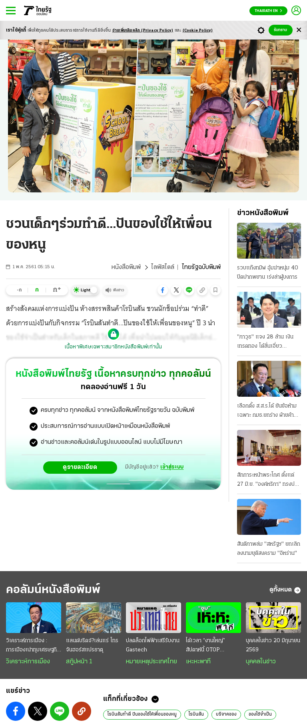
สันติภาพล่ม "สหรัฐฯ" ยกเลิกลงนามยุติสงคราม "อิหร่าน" (268, 548)
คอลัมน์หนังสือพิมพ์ (53, 590)
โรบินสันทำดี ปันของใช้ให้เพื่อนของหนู (142, 714)
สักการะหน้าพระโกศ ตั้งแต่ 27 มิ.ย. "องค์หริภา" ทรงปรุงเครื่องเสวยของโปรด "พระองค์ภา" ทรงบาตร (268, 480)
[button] (162, 290)
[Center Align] (299, 30)
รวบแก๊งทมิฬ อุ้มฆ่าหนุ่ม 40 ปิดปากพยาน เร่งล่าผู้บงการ (267, 272)
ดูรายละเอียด (80, 467)
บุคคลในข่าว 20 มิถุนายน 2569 (273, 645)
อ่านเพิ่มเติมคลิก (142, 30)
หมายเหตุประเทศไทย (151, 662)
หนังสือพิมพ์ (126, 267)
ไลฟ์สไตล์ (162, 267)
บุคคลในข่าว (261, 662)
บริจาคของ (226, 714)
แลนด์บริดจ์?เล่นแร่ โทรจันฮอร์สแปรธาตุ (92, 645)
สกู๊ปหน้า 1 (79, 662)
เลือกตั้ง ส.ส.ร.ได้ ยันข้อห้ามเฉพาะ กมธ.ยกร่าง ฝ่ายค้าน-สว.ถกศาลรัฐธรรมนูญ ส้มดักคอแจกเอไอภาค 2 (268, 411)
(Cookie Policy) (198, 30)
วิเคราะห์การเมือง (28, 662)
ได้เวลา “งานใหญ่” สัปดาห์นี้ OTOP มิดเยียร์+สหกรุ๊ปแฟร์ (209, 646)
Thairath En (268, 11)
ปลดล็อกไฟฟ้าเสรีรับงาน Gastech (152, 645)
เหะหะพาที (198, 662)
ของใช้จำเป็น (260, 714)
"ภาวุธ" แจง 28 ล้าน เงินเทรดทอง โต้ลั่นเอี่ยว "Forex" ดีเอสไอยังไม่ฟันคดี (268, 342)
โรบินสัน (196, 714)
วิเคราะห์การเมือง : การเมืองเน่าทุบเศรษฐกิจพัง (33, 646)
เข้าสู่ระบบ (171, 467)
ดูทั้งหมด (285, 590)
